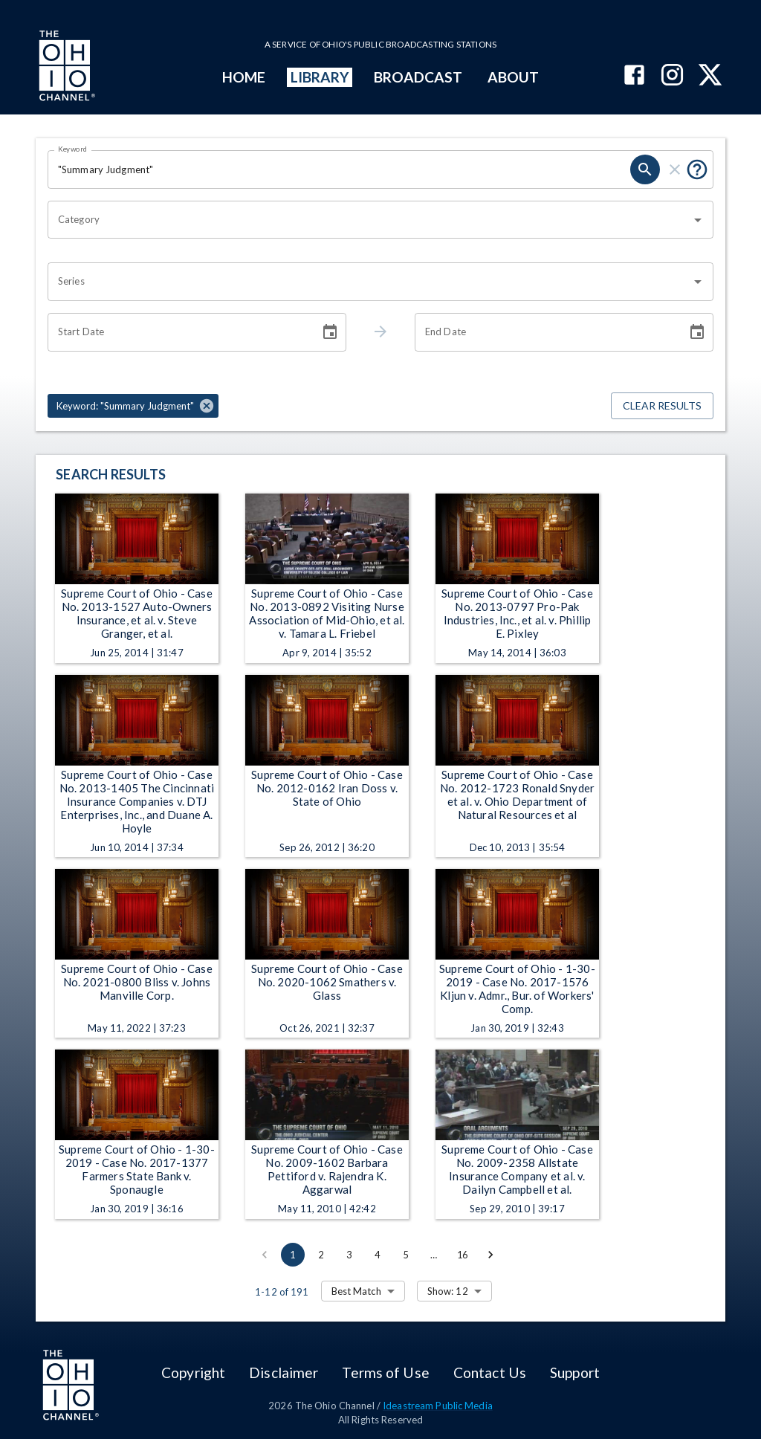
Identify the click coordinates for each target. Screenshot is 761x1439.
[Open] (697, 220)
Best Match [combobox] (356, 1291)
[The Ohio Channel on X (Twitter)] (710, 76)
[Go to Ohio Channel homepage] (65, 67)
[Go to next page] (490, 1255)
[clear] (675, 169)
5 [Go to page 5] (406, 1255)
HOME (243, 76)
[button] (133, 406)
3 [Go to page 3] (349, 1255)
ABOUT (513, 76)
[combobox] (369, 220)
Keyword (73, 148)
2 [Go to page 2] (321, 1255)
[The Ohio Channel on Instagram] (672, 76)
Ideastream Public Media (438, 1405)
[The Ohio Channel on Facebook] (634, 76)
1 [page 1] (293, 1255)
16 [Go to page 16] (462, 1255)
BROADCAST (418, 76)
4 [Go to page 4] (377, 1255)
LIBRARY (320, 76)
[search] (645, 169)
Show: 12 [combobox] (447, 1291)
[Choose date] (330, 332)
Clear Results (662, 406)
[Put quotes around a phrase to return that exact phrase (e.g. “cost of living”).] (697, 169)
